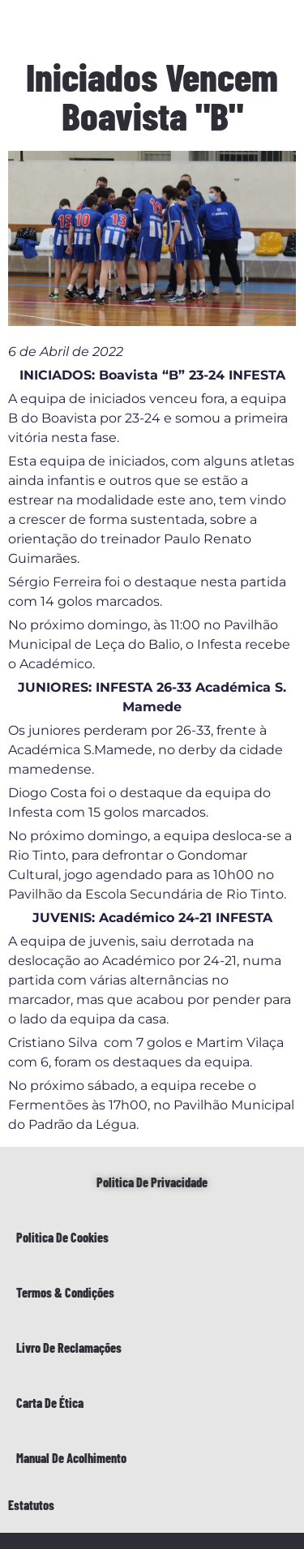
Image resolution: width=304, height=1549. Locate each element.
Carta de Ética (49, 1402)
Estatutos (31, 1505)
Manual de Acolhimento (71, 1457)
